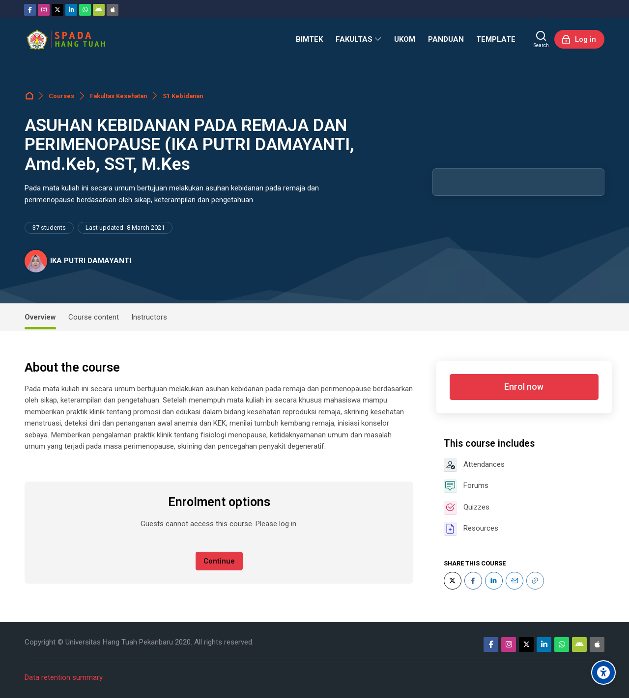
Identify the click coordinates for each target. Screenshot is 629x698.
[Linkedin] (71, 10)
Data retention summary (64, 677)
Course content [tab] (93, 317)
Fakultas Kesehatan (118, 96)
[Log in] (579, 39)
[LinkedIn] (494, 581)
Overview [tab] (40, 317)
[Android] (99, 10)
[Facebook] (30, 10)
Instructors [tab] (149, 317)
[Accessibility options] (603, 672)
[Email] (514, 581)
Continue (219, 561)
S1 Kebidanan (183, 96)
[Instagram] (44, 10)
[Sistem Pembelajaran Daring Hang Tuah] (65, 39)
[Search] (541, 39)
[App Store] (112, 10)
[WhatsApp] (85, 10)
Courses (61, 96)
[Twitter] (57, 10)
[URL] (535, 581)
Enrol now (523, 387)
